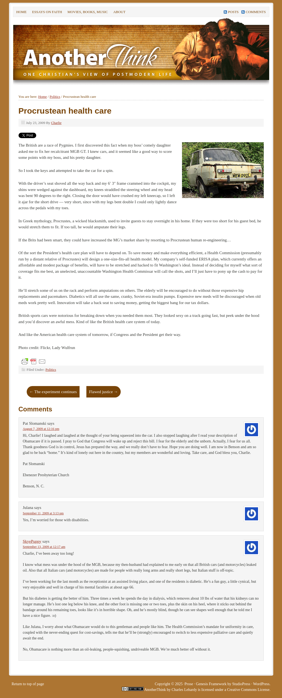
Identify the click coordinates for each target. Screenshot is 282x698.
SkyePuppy (32, 541)
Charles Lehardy (184, 690)
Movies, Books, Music (88, 12)
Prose (188, 684)
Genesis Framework (211, 684)
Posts (233, 12)
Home (21, 12)
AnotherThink (155, 690)
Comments (256, 12)
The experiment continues (53, 392)
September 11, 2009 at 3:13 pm (43, 513)
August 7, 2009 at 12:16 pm (41, 429)
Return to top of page (28, 684)
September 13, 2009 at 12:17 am (44, 547)
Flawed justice (103, 392)
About (119, 13)
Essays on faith (47, 12)
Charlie (56, 123)
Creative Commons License (248, 690)
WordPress (261, 684)
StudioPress (241, 684)
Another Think (95, 51)
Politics (51, 370)
